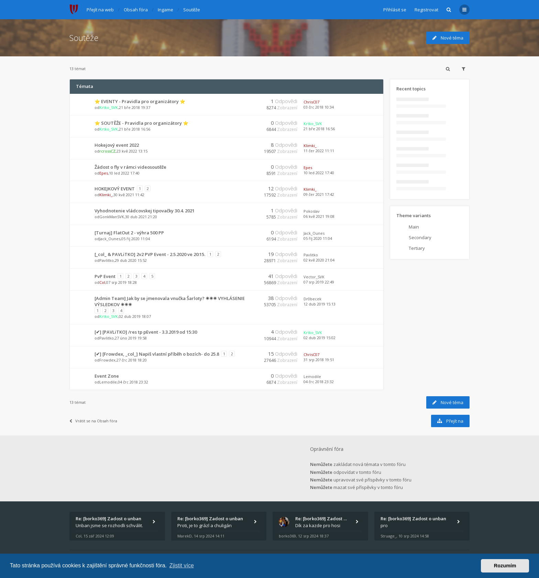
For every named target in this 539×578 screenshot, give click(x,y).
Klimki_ (310, 145)
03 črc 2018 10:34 (319, 107)
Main (414, 227)
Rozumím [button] (505, 565)
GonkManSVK (111, 216)
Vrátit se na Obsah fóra (93, 420)
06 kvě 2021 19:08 (319, 216)
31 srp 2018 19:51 (319, 359)
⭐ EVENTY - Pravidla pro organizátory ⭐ (140, 101)
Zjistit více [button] (181, 565)
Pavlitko (106, 260)
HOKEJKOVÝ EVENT (115, 189)
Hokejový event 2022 (117, 145)
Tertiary (417, 248)
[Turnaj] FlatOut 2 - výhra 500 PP (129, 233)
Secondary (420, 237)
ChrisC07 (311, 101)
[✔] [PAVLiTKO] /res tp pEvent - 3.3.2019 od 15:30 (146, 332)
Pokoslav (312, 211)
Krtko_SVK (108, 107)
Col (102, 282)
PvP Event (105, 276)
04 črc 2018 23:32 (319, 381)
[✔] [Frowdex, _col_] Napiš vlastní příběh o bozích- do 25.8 (157, 354)
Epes (103, 173)
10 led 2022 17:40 (319, 172)
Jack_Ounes (109, 238)
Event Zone (107, 376)
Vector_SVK (314, 276)
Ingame (165, 10)
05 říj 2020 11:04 (318, 238)
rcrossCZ (107, 151)
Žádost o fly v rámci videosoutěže (130, 167)
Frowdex (107, 360)
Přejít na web (100, 10)
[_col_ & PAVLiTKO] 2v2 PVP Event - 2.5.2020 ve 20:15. (150, 254)
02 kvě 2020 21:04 (319, 260)
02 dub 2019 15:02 (320, 337)
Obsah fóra (136, 10)
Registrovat (426, 10)
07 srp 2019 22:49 (319, 282)
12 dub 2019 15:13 (320, 304)
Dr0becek (312, 298)
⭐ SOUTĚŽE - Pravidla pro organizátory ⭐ (141, 123)
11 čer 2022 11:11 (319, 150)
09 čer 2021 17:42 (319, 194)
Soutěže (191, 10)
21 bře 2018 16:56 (319, 128)
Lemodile (108, 382)
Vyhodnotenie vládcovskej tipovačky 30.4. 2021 (145, 211)
